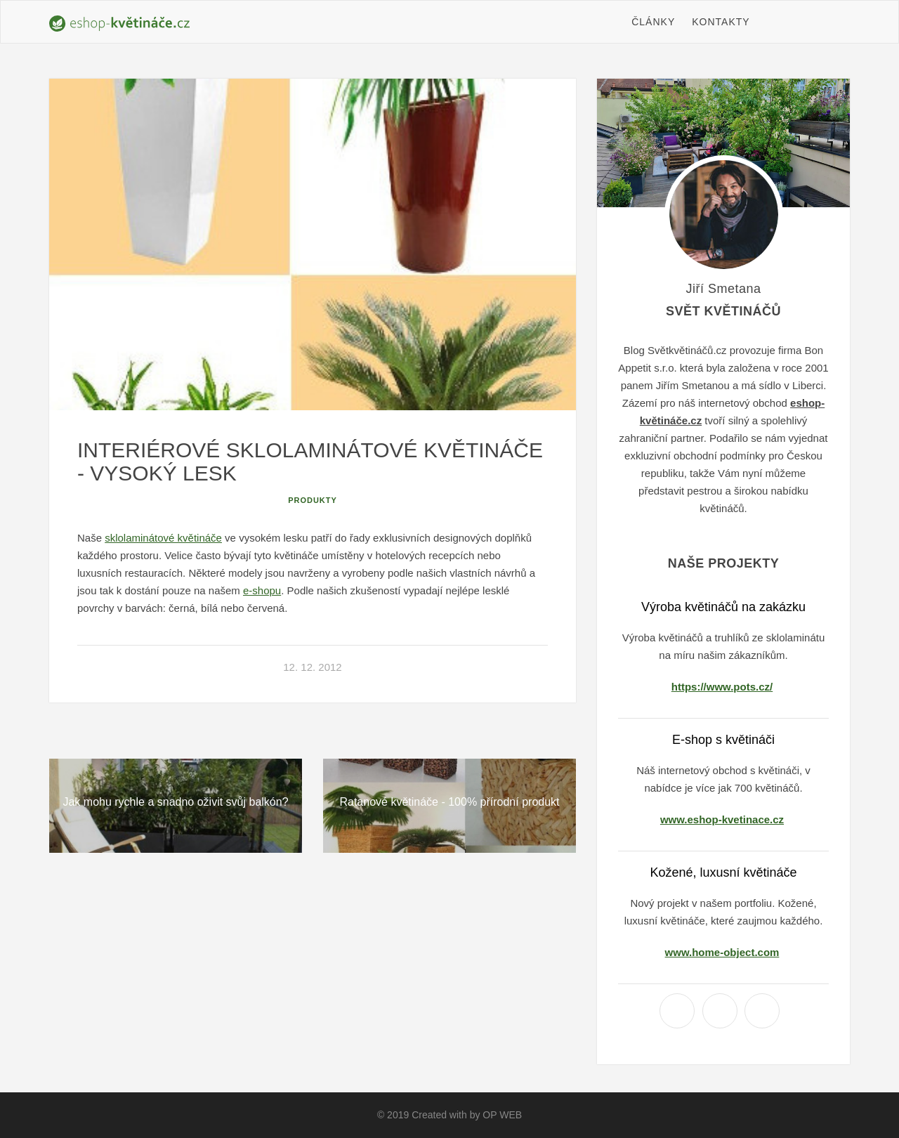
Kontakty (720, 21)
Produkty (312, 500)
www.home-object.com (722, 952)
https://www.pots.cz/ (722, 687)
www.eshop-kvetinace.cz (722, 819)
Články (653, 21)
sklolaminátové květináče (163, 538)
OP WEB (502, 1114)
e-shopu (262, 590)
